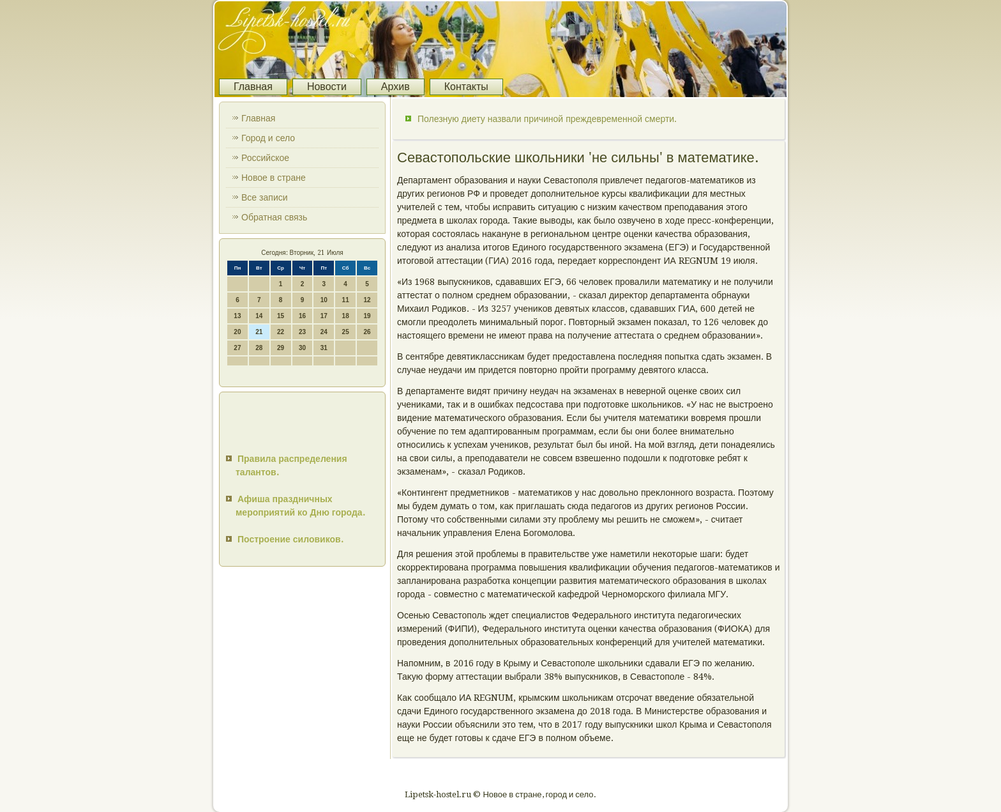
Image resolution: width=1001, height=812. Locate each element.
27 (237, 347)
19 (366, 315)
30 (302, 347)
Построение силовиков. (290, 539)
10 (323, 299)
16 (302, 315)
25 (345, 331)
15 (280, 315)
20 (237, 331)
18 (345, 315)
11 (345, 299)
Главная (253, 86)
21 (258, 331)
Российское (265, 158)
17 (323, 315)
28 (258, 347)
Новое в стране (273, 177)
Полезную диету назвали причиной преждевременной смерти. (547, 119)
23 (302, 331)
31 (323, 347)
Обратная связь (274, 217)
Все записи (264, 197)
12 (366, 299)
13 (237, 315)
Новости (327, 86)
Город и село (268, 138)
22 (280, 331)
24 (323, 331)
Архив (395, 86)
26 (366, 331)
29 (280, 347)
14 (258, 315)
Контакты (466, 86)
